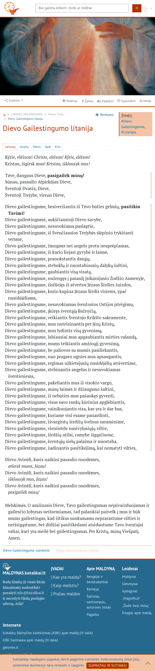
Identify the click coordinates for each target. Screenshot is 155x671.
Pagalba (93, 614)
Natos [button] (37, 147)
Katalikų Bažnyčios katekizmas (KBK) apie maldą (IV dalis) (48, 633)
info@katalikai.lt (30, 592)
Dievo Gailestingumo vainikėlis (26, 550)
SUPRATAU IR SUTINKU (108, 665)
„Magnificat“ (131, 598)
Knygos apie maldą (136, 612)
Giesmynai (130, 584)
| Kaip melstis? (65, 585)
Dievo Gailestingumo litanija (77, 550)
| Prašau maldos (65, 594)
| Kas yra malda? (66, 577)
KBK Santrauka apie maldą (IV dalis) (30, 640)
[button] (14, 101)
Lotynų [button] (24, 147)
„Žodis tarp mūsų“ (136, 605)
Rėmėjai (93, 589)
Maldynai (129, 576)
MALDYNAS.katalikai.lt (24, 573)
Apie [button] (48, 147)
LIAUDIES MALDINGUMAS (27, 114)
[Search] (82, 8)
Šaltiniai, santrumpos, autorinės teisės (99, 602)
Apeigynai (129, 591)
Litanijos (129, 132)
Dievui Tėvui (55, 114)
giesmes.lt (10, 647)
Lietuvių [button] (10, 147)
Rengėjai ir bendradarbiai (97, 579)
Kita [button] (57, 147)
